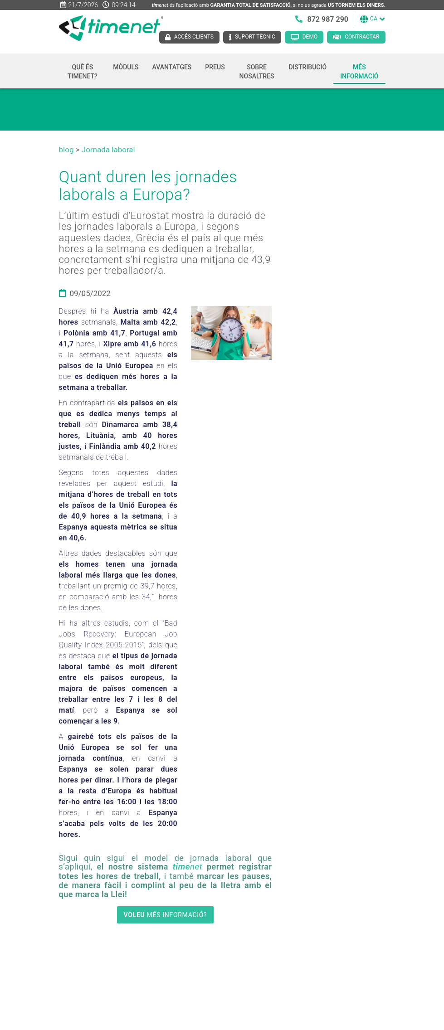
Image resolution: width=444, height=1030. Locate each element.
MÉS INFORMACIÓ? (165, 914)
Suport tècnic (255, 37)
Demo (310, 37)
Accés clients (194, 37)
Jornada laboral (108, 149)
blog (66, 149)
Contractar (362, 37)
